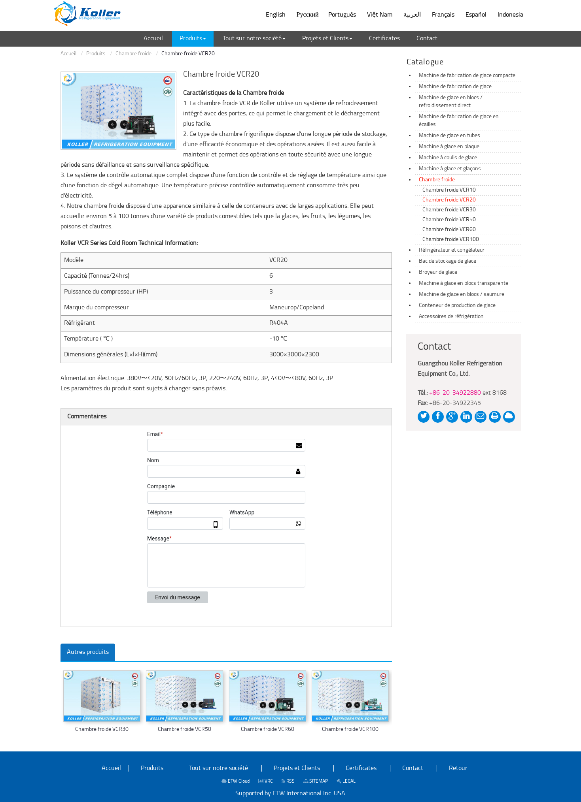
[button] (193, 39)
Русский (308, 15)
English (276, 15)
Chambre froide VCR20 (449, 200)
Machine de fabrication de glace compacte (467, 76)
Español (476, 15)
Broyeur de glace (438, 272)
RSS (288, 781)
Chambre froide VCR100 (350, 729)
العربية (412, 15)
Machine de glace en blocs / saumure (461, 294)
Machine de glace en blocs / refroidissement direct (451, 102)
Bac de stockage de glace (447, 261)
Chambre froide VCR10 (449, 190)
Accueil (68, 54)
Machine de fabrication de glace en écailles (459, 121)
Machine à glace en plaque (449, 147)
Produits (96, 54)
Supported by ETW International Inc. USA (290, 794)
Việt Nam (379, 15)
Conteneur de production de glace (457, 306)
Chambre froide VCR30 (102, 729)
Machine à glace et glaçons (450, 169)
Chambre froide (133, 54)
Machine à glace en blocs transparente (463, 283)
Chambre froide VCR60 (267, 729)
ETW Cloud (235, 781)
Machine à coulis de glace (448, 158)
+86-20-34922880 (455, 393)
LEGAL (346, 781)
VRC (265, 781)
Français (443, 15)
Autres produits (88, 652)
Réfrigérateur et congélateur (451, 250)
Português (342, 15)
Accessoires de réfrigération (451, 317)
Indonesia (510, 15)
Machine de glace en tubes (449, 136)
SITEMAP (315, 781)
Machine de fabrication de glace (455, 87)
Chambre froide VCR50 (184, 729)
